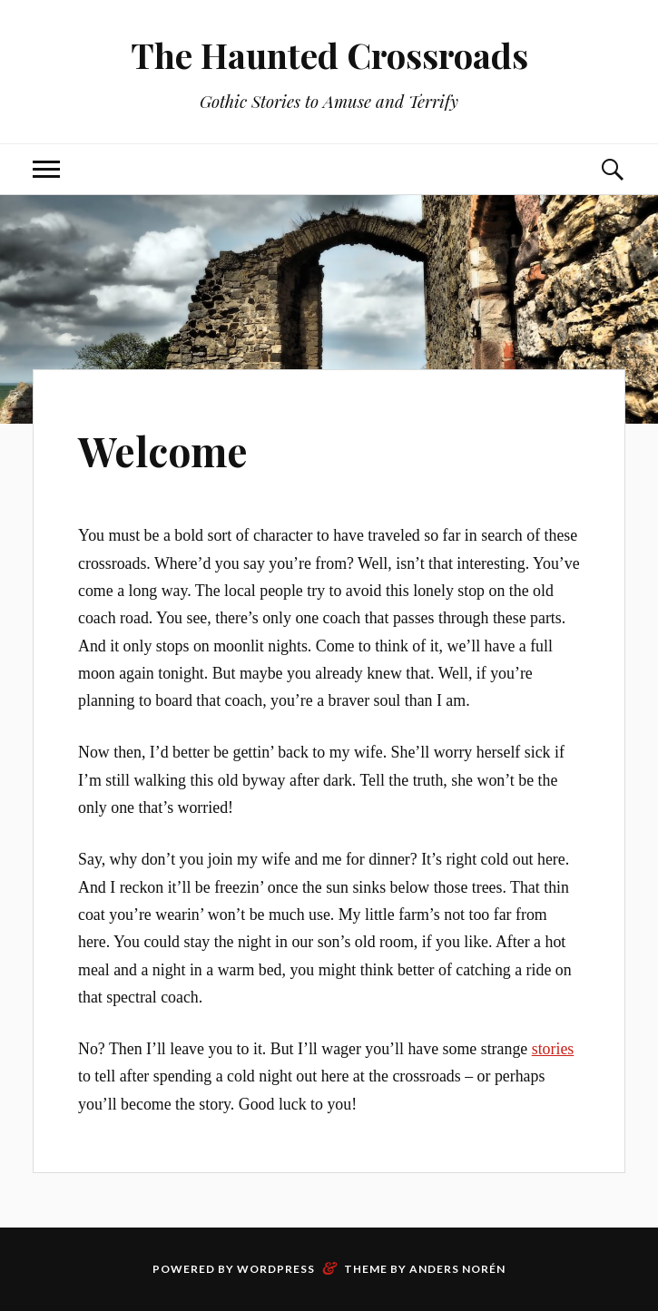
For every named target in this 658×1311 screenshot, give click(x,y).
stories (553, 1049)
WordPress (276, 1269)
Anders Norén (457, 1269)
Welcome (163, 450)
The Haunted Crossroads (329, 55)
